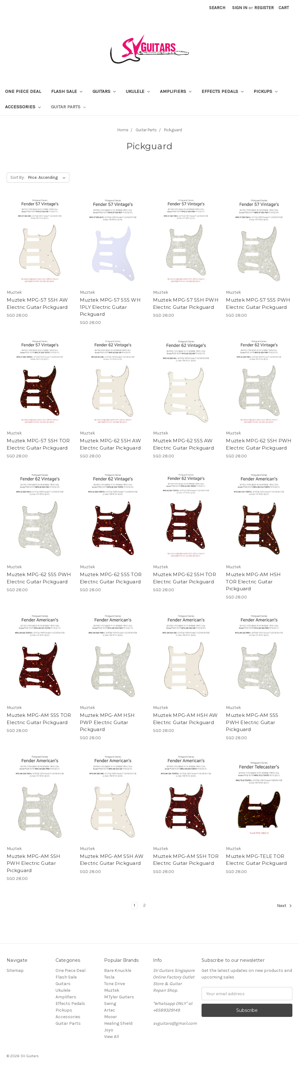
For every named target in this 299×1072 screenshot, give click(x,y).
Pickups (266, 91)
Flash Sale (66, 91)
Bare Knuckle (117, 970)
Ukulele (138, 91)
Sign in (239, 7)
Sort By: (17, 177)
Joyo (108, 1030)
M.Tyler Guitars (119, 997)
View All (111, 1036)
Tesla (109, 977)
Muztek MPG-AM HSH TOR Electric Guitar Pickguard (253, 581)
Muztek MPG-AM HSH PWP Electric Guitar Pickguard (107, 722)
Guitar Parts (68, 107)
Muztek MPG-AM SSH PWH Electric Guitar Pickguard (33, 863)
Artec (109, 1010)
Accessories (23, 107)
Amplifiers (175, 91)
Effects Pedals (222, 91)
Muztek (111, 990)
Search (217, 7)
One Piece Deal (23, 91)
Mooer (110, 1016)
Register (264, 7)
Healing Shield (118, 1023)
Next (284, 906)
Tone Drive (114, 983)
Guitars (104, 91)
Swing (110, 1003)
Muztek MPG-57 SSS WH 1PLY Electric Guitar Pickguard (110, 307)
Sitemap (15, 970)
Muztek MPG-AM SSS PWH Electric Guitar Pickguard (252, 722)
